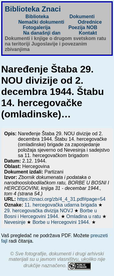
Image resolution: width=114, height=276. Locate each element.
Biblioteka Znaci (33, 9)
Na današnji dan (41, 32)
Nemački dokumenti (41, 22)
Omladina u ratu (84, 216)
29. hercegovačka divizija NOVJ (39, 210)
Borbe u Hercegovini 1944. (62, 222)
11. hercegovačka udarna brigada (61, 204)
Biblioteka (37, 16)
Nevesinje (15, 222)
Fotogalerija (36, 27)
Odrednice (90, 22)
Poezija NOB (82, 27)
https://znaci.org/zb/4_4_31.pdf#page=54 (61, 199)
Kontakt (88, 32)
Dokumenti (82, 16)
